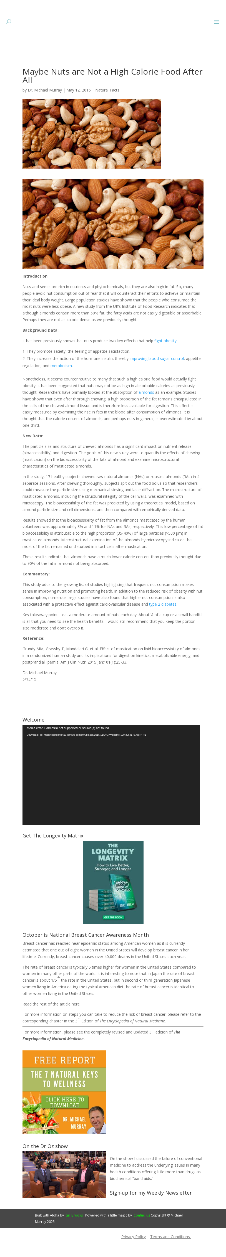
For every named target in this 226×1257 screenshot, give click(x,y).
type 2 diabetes (163, 621)
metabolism (61, 382)
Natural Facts (107, 107)
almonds (146, 409)
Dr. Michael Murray (45, 107)
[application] (111, 792)
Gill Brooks (74, 1232)
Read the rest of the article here (51, 1021)
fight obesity (165, 357)
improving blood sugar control (157, 375)
